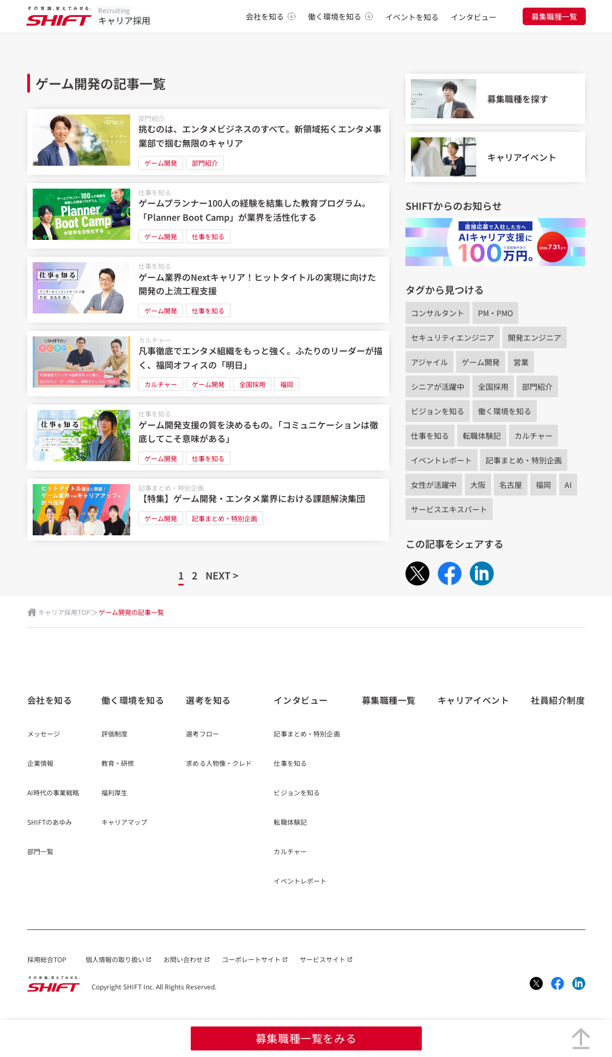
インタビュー (473, 16)
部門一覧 (40, 852)
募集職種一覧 (554, 16)
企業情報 (40, 764)
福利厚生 (114, 793)
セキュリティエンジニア (452, 337)
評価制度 (114, 734)
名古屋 (510, 484)
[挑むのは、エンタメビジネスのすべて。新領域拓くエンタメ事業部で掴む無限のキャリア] (208, 142)
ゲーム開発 (160, 162)
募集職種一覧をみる (306, 1038)
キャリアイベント (473, 699)
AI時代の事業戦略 (53, 793)
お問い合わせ (183, 959)
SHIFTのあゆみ (49, 822)
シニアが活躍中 (437, 386)
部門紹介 (151, 118)
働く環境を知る (340, 16)
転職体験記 (482, 435)
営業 (521, 362)
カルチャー (154, 340)
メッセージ (43, 734)
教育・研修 (118, 764)
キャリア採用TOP (64, 612)
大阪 (478, 484)
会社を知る (271, 16)
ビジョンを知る (437, 411)
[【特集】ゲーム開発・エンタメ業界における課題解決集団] (208, 510)
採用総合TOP (46, 959)
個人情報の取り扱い (115, 959)
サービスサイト (323, 959)
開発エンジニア (534, 337)
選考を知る (208, 699)
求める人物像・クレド (219, 764)
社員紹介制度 (558, 699)
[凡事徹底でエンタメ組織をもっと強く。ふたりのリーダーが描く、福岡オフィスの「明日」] (208, 364)
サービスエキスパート (449, 509)
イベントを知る (412, 16)
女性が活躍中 (434, 484)
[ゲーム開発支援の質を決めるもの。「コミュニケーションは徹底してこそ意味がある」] (208, 437)
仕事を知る (154, 192)
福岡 (286, 384)
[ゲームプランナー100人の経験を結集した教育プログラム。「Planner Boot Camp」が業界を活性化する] (208, 216)
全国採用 (252, 384)
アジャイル (429, 362)
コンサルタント (437, 312)
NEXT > (221, 575)
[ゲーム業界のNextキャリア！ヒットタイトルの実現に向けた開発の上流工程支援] (208, 290)
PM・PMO (495, 312)
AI (568, 484)
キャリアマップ (124, 822)
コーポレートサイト (251, 959)
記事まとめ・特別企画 (171, 487)
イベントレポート (441, 460)
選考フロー (202, 734)
